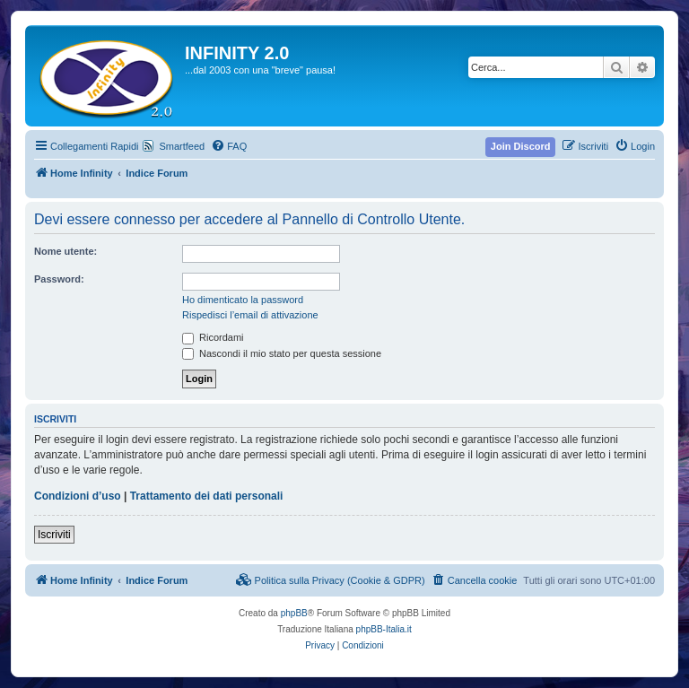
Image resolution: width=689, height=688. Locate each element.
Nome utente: (65, 251)
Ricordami (213, 337)
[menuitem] (229, 146)
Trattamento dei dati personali (206, 496)
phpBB (294, 613)
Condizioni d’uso (77, 496)
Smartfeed (182, 146)
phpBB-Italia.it (384, 629)
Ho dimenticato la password (242, 299)
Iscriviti (54, 534)
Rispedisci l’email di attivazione (250, 314)
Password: (59, 279)
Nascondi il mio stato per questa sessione (281, 353)
